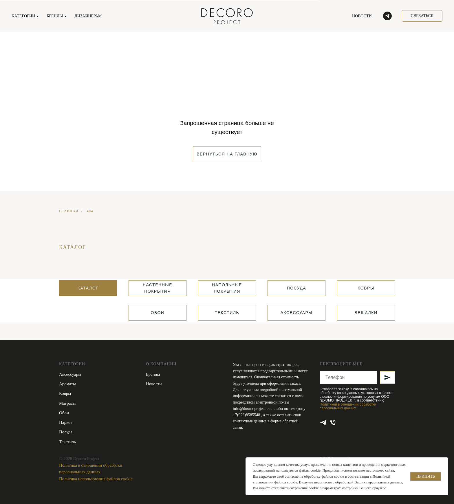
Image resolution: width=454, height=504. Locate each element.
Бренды (153, 374)
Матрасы (67, 403)
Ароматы (67, 384)
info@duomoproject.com (253, 408)
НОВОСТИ (362, 16)
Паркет (65, 422)
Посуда (65, 432)
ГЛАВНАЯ (68, 211)
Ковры (65, 393)
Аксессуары (70, 374)
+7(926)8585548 (247, 415)
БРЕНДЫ (55, 16)
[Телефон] (332, 422)
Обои (64, 412)
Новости (154, 384)
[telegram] (387, 16)
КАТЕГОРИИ (23, 16)
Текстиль (67, 441)
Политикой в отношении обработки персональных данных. (348, 406)
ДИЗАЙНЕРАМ (88, 16)
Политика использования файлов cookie (96, 478)
